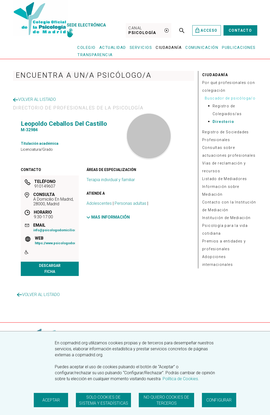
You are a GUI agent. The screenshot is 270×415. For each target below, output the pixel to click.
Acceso (206, 30)
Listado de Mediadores (224, 179)
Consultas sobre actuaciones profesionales (228, 151)
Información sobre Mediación (220, 190)
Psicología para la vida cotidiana (225, 229)
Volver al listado (34, 99)
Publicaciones (239, 47)
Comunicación (201, 47)
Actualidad (112, 47)
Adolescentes (99, 203)
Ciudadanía (169, 47)
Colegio (86, 47)
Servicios (141, 47)
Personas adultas (130, 203)
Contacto (240, 30)
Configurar (219, 400)
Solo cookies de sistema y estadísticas (103, 400)
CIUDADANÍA (215, 75)
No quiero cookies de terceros (166, 400)
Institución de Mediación (226, 218)
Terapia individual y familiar (111, 179)
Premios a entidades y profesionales (224, 245)
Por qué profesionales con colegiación (228, 87)
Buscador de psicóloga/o (230, 98)
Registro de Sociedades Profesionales (225, 136)
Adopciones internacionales (217, 261)
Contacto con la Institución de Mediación (229, 206)
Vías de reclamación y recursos (224, 167)
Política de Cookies (180, 378)
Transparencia (95, 54)
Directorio (223, 122)
